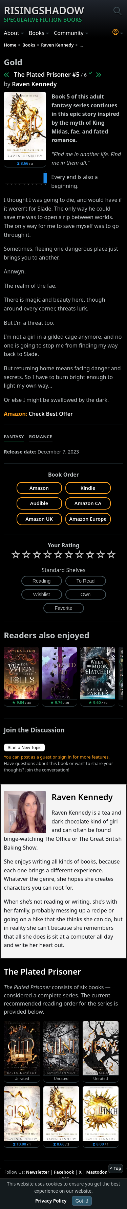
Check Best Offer (50, 413)
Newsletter (37, 1172)
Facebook (64, 1172)
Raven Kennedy (34, 84)
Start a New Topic (24, 747)
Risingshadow (44, 13)
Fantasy (14, 436)
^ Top (115, 1168)
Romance (40, 436)
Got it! (82, 1201)
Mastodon (97, 1172)
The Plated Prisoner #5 (46, 74)
